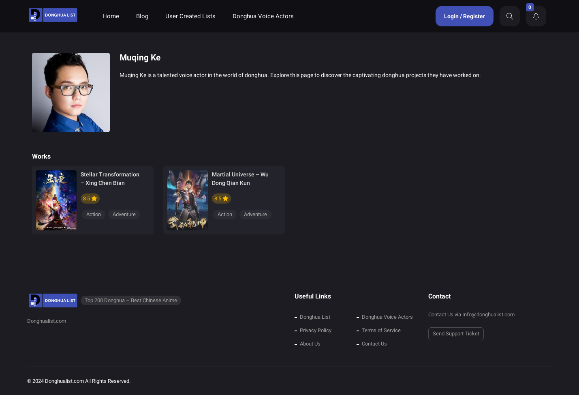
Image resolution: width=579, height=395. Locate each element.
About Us (310, 344)
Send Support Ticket (456, 334)
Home (111, 16)
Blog (142, 16)
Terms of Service (381, 330)
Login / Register (464, 16)
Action (93, 214)
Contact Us (374, 344)
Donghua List (315, 317)
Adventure (124, 214)
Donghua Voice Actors (263, 16)
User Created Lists (190, 16)
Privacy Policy (315, 330)
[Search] (510, 16)
